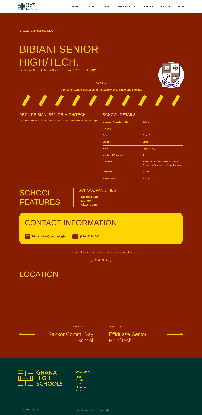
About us (79, 390)
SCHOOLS (91, 6)
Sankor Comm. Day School (56, 337)
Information (80, 387)
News (78, 384)
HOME (75, 6)
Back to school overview (36, 31)
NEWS (107, 6)
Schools (79, 380)
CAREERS (148, 6)
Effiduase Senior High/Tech (146, 337)
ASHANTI (91, 70)
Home (78, 377)
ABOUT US (165, 6)
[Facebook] (183, 6)
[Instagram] (179, 6)
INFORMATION (127, 6)
